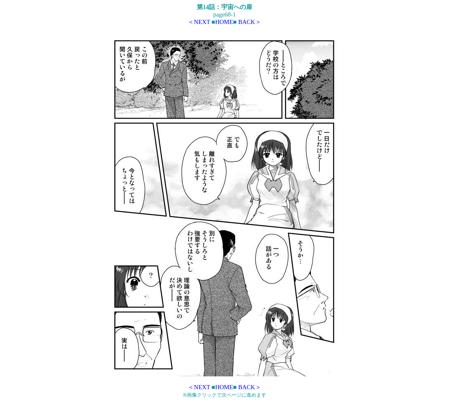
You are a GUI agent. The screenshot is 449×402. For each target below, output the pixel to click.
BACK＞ (249, 22)
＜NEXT (199, 22)
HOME (224, 22)
